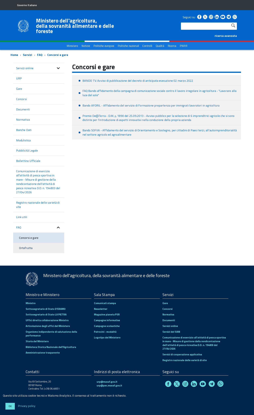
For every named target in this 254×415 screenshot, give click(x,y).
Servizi (27, 55)
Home (14, 55)
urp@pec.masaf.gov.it (109, 385)
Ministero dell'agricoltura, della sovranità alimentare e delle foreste (75, 26)
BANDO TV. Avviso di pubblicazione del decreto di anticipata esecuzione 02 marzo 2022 (137, 80)
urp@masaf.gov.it (107, 382)
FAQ (40, 55)
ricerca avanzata (226, 36)
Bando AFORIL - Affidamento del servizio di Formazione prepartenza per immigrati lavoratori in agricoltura (151, 105)
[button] (58, 68)
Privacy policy (27, 405)
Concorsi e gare (57, 55)
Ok (10, 406)
